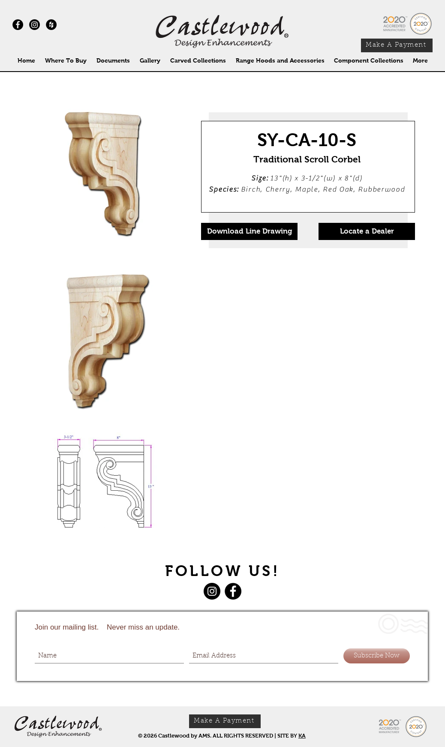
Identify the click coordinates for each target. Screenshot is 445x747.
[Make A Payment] (397, 45)
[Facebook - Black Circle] (17, 24)
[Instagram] (34, 24)
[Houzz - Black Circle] (51, 24)
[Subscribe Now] (376, 655)
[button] (198, 60)
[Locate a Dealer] (367, 231)
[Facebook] (233, 591)
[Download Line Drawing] (249, 231)
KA (302, 735)
